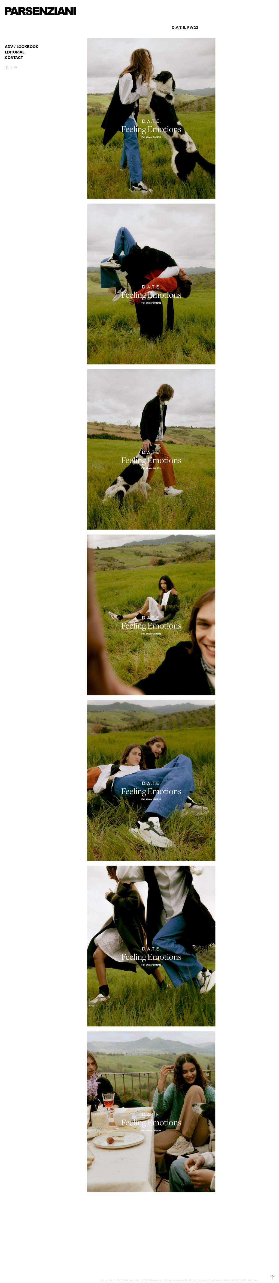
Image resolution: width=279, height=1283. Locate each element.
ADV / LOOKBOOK (21, 46)
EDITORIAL (14, 52)
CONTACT (14, 57)
